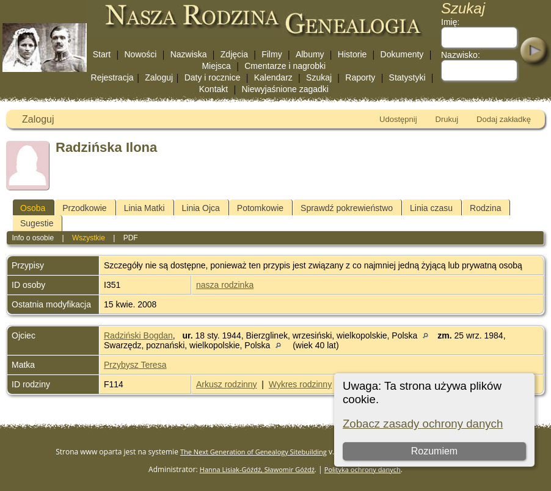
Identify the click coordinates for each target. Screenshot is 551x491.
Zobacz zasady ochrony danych (423, 423)
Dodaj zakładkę (503, 119)
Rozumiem (434, 451)
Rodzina (485, 208)
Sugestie (36, 223)
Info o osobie (33, 238)
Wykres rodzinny (300, 384)
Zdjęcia (234, 54)
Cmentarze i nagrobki (285, 66)
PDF (130, 238)
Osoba (32, 208)
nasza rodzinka (225, 285)
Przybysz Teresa (135, 365)
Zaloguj (159, 77)
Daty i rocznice (212, 77)
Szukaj (319, 77)
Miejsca (216, 66)
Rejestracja (112, 77)
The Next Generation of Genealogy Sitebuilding (253, 451)
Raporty (360, 77)
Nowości (141, 54)
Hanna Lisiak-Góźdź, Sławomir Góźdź (257, 469)
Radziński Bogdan (138, 335)
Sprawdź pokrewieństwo (347, 208)
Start (102, 54)
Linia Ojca (201, 208)
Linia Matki (144, 208)
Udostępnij (398, 119)
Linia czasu (431, 208)
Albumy (310, 54)
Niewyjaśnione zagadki (284, 89)
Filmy (271, 54)
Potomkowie (260, 208)
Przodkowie (84, 208)
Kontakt (213, 89)
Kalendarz (273, 77)
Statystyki (407, 77)
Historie (352, 54)
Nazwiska (188, 54)
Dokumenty (402, 54)
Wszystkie (88, 238)
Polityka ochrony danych (362, 469)
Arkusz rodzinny (226, 384)
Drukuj (447, 119)
